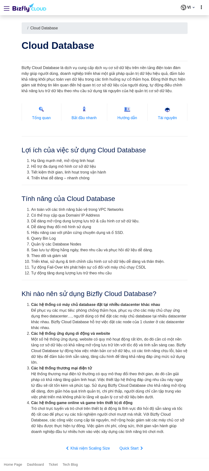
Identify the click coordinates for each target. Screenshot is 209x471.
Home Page (13, 464)
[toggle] (201, 7)
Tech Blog (70, 464)
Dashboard (35, 464)
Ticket (53, 464)
